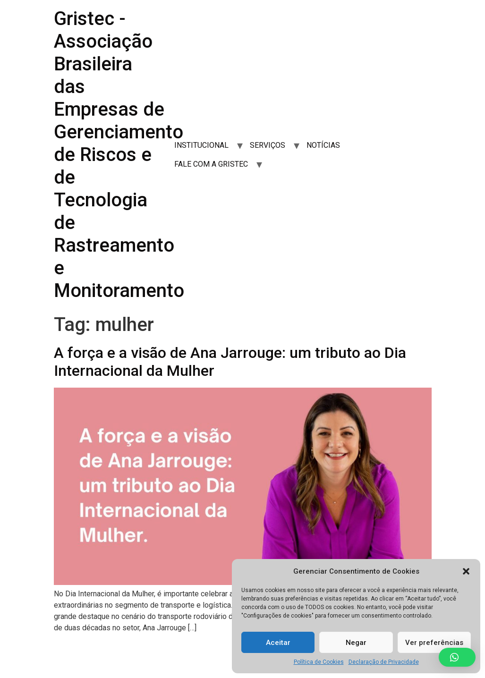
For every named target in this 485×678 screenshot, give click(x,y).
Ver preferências (434, 642)
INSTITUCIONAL (201, 145)
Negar (356, 642)
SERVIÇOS (267, 145)
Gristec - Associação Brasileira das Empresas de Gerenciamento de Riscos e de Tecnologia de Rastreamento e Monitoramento (119, 155)
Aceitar (278, 642)
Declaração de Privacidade (384, 662)
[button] (466, 571)
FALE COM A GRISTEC (211, 164)
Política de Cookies (319, 662)
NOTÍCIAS (323, 145)
